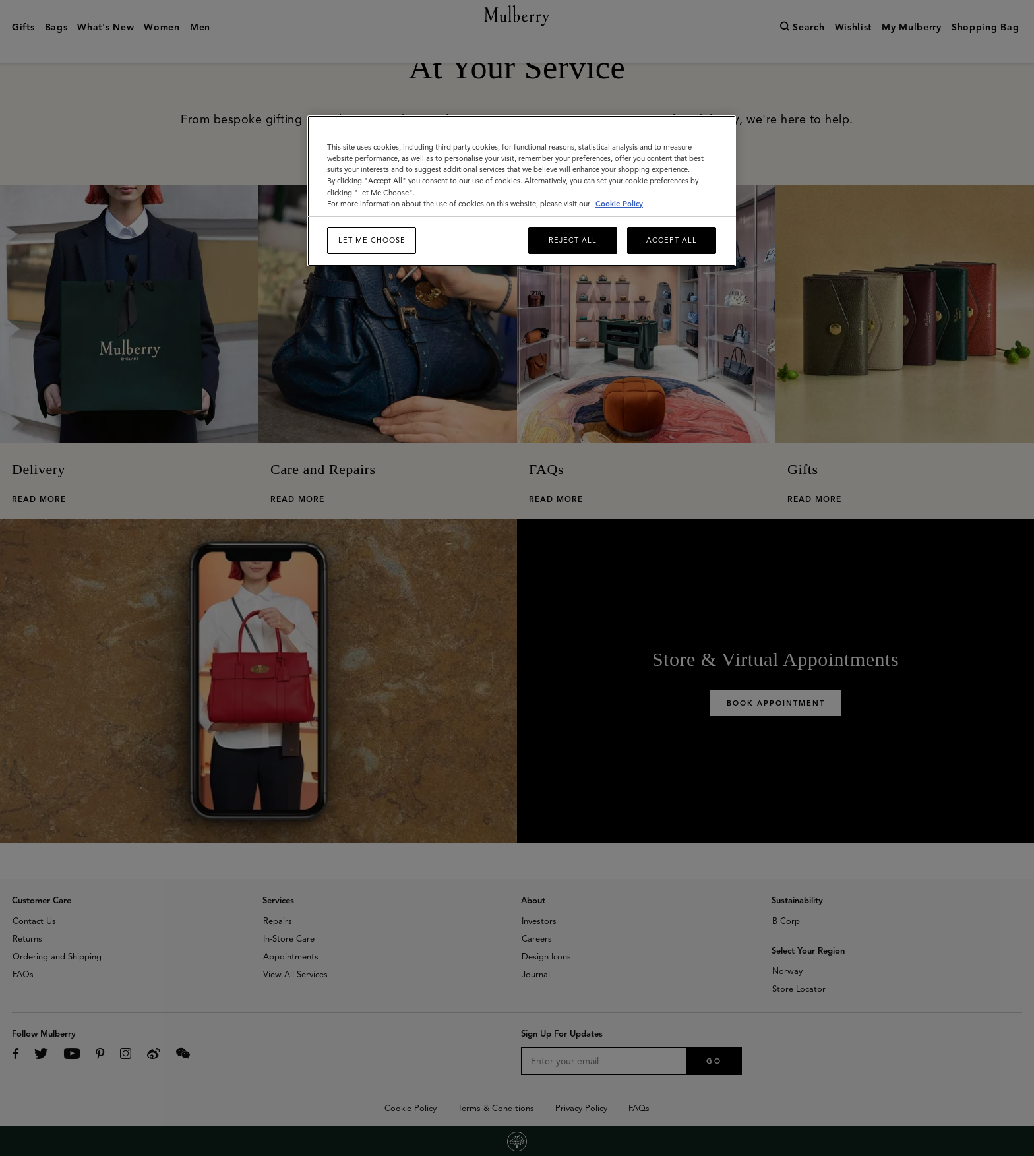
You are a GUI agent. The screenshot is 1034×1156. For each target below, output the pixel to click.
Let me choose (372, 240)
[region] (521, 190)
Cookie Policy (619, 203)
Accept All (671, 240)
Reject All (573, 240)
